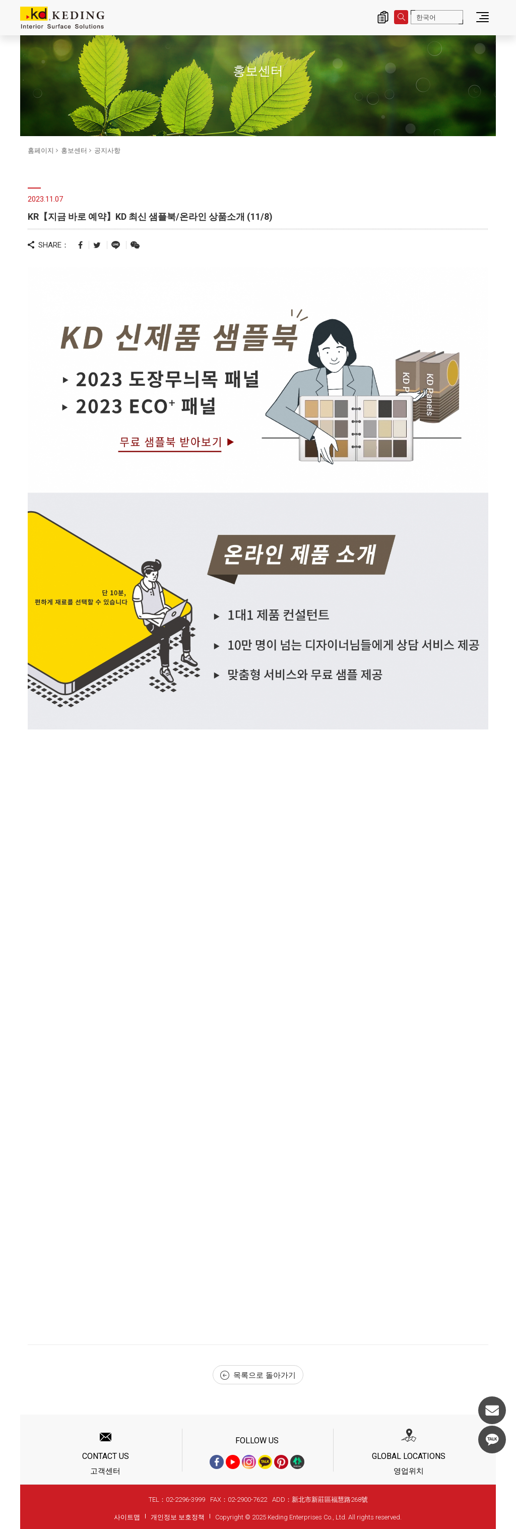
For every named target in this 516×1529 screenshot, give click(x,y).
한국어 (426, 17)
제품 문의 (383, 17)
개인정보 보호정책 (178, 1517)
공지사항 (107, 150)
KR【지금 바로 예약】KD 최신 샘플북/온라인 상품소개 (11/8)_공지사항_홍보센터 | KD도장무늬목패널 (62, 17)
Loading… (116, 1029)
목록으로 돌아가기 (258, 1375)
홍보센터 (74, 150)
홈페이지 (41, 150)
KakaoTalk (492, 1439)
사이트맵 (127, 1517)
